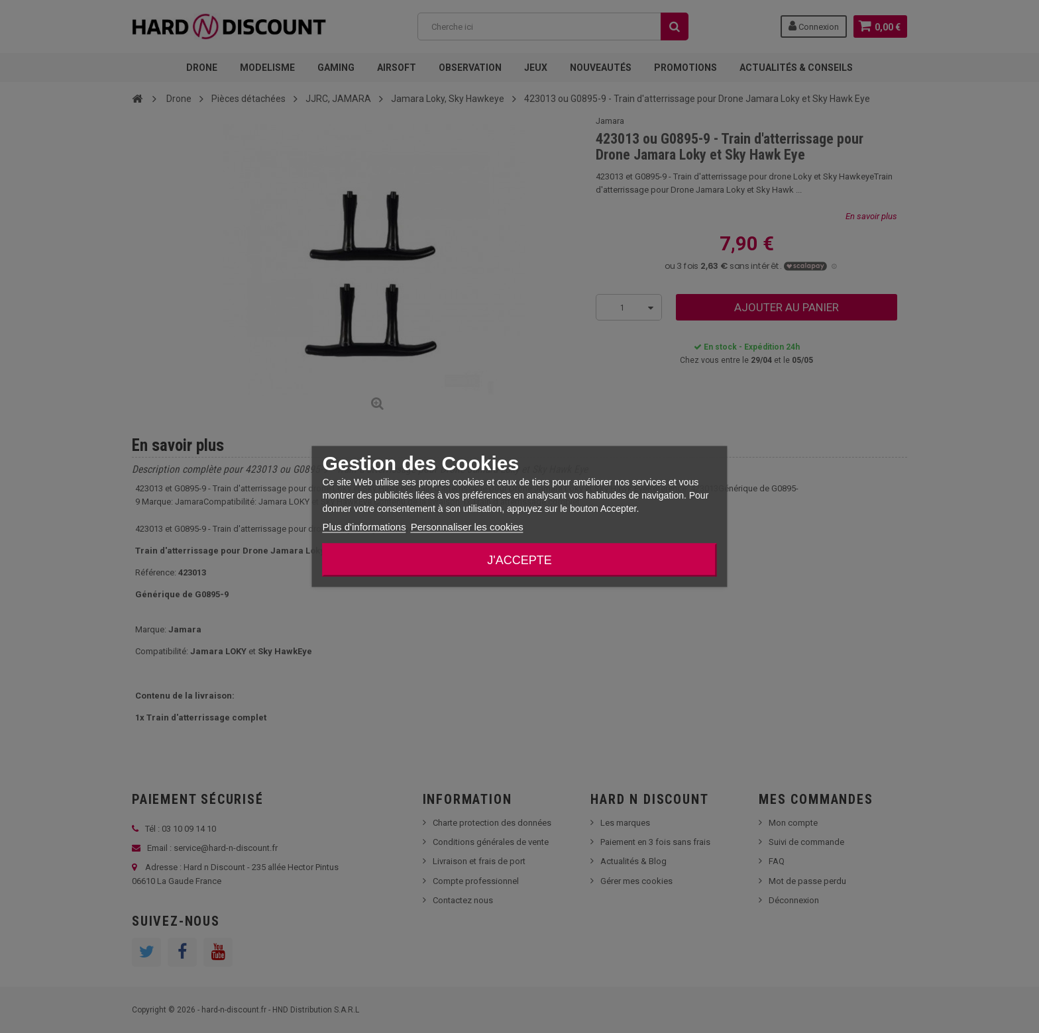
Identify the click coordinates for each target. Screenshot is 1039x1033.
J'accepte (519, 560)
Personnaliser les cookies (467, 526)
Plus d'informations (364, 526)
